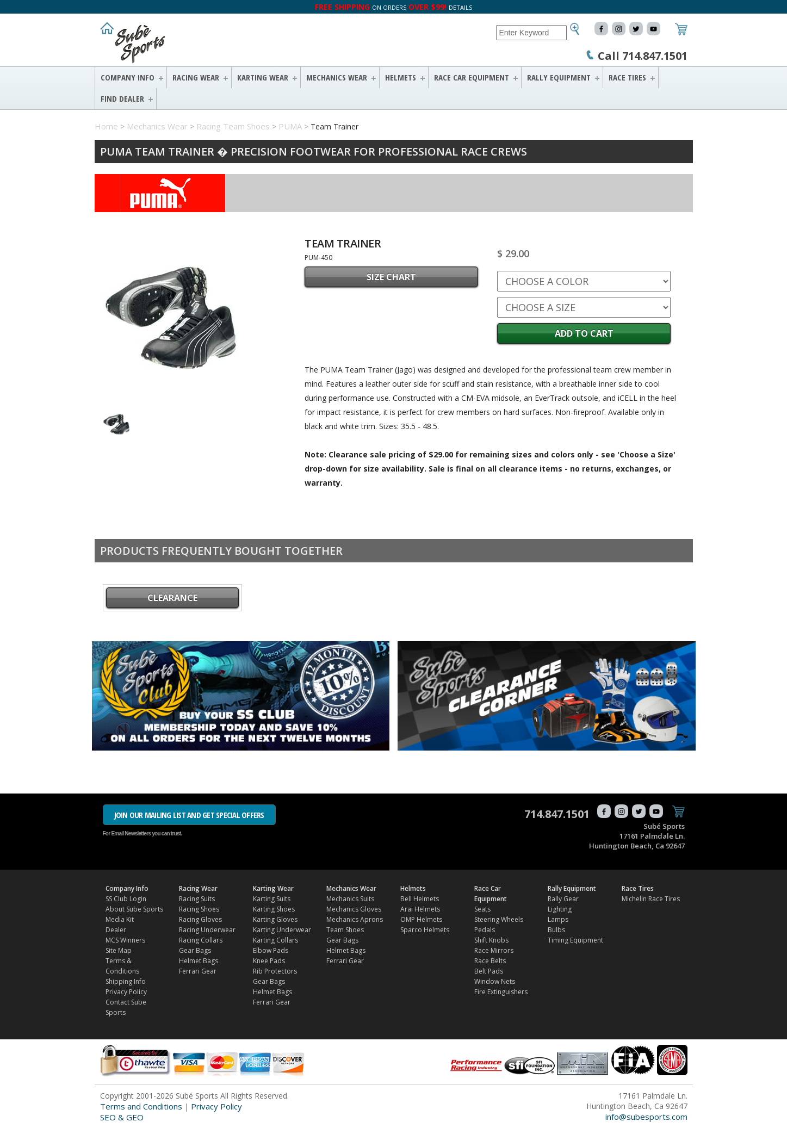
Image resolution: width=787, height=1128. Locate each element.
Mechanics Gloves (353, 909)
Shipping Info (126, 981)
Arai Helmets (420, 909)
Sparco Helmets (424, 929)
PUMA (290, 126)
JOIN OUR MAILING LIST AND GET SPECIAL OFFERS (189, 814)
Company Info (127, 77)
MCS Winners (125, 940)
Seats (482, 909)
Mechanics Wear (336, 77)
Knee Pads (269, 960)
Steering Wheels (498, 919)
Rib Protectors (275, 971)
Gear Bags (195, 950)
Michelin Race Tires (651, 898)
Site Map (119, 950)
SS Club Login (126, 898)
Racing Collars (200, 940)
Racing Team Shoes (233, 126)
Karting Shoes (274, 909)
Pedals (484, 929)
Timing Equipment (575, 940)
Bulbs (556, 929)
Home (106, 126)
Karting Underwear (282, 929)
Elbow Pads (270, 950)
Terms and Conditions (141, 1106)
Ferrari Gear (197, 971)
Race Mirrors (493, 950)
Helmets (400, 77)
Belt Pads (488, 971)
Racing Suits (197, 898)
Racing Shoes (199, 909)
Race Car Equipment (471, 77)
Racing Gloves (200, 919)
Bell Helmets (419, 898)
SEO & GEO (122, 1117)
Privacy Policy (126, 991)
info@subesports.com (646, 1116)
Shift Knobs (491, 940)
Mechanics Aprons (354, 919)
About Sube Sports (134, 909)
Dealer (116, 929)
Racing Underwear (207, 929)
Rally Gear (563, 898)
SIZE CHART (391, 277)
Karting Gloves (275, 919)
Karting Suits (271, 898)
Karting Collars (275, 940)
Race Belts (490, 960)
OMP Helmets (421, 919)
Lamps (558, 919)
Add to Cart (584, 333)
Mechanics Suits (350, 898)
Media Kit (120, 919)
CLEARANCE (172, 598)
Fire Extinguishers (501, 991)
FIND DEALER (122, 98)
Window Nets (494, 981)
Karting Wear (262, 77)
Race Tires (627, 77)
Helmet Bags (198, 960)
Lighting (560, 909)
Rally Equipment (559, 77)
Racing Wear (195, 77)
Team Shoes (345, 929)
